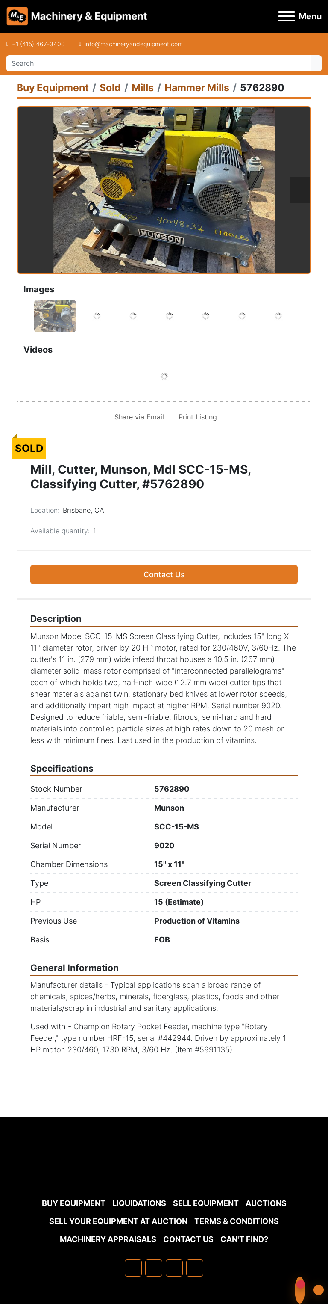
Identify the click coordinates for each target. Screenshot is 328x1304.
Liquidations (139, 1203)
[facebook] (133, 1268)
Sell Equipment (206, 1203)
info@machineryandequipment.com (134, 44)
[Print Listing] (196, 417)
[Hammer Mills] (196, 87)
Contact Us (164, 574)
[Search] (158, 63)
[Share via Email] (137, 417)
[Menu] (286, 16)
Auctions (266, 1203)
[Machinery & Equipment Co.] (164, 1173)
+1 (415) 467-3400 (38, 44)
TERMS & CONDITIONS (236, 1221)
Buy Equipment (73, 1203)
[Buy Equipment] (53, 87)
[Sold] (110, 87)
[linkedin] (153, 1268)
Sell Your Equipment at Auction (118, 1221)
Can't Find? (244, 1239)
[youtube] (194, 1268)
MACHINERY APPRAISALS (108, 1239)
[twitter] (174, 1268)
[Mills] (143, 87)
